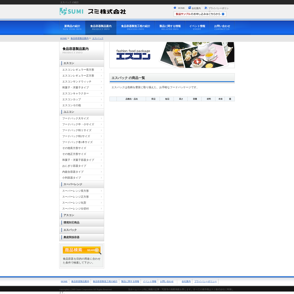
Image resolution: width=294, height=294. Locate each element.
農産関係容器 (71, 237)
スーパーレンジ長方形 (75, 190)
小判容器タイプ (71, 177)
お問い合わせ (222, 27)
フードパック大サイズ (75, 118)
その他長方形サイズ (74, 148)
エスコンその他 (71, 105)
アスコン (68, 215)
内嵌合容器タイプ (73, 171)
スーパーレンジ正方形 (75, 196)
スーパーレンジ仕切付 (75, 208)
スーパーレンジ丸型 (74, 202)
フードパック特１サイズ (76, 130)
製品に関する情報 (170, 27)
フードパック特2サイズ (76, 136)
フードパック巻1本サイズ (77, 142)
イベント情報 (197, 27)
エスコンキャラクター (75, 93)
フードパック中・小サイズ (78, 124)
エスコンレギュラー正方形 (78, 75)
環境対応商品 (71, 222)
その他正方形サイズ (74, 154)
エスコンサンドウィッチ (76, 81)
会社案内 (196, 8)
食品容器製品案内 (100, 27)
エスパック (98, 38)
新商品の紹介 (72, 27)
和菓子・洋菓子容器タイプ (78, 160)
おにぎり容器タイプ (74, 165)
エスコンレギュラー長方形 (78, 69)
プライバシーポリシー (218, 9)
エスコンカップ (71, 99)
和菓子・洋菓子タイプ (75, 87)
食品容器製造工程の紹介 (135, 27)
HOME (181, 8)
